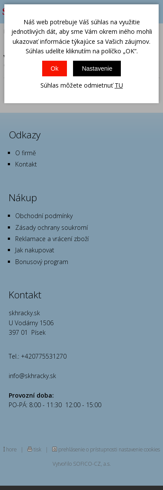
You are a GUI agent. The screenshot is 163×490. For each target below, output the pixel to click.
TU (119, 85)
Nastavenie (97, 68)
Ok (55, 68)
